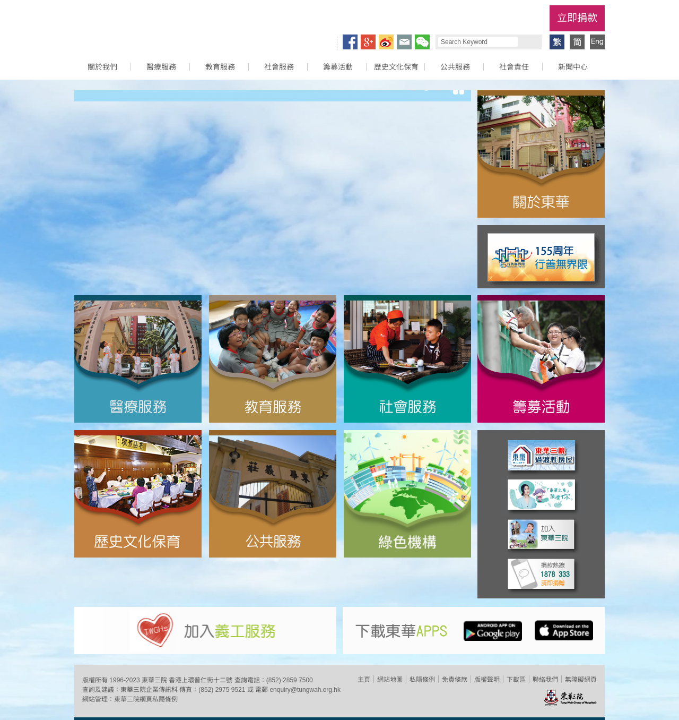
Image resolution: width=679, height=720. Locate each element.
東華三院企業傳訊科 (149, 689)
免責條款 (454, 679)
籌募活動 (338, 67)
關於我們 (102, 67)
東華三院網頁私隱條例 (146, 699)
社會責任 (514, 67)
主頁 (364, 679)
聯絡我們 (545, 679)
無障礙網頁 (581, 679)
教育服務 (220, 67)
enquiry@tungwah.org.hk (305, 689)
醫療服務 (161, 67)
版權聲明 (487, 679)
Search (528, 42)
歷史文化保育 (396, 67)
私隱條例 (422, 679)
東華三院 (134, 24)
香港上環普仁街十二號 (200, 680)
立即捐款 (577, 17)
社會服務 (279, 67)
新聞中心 (573, 67)
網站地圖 (390, 679)
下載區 (516, 679)
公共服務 (455, 67)
